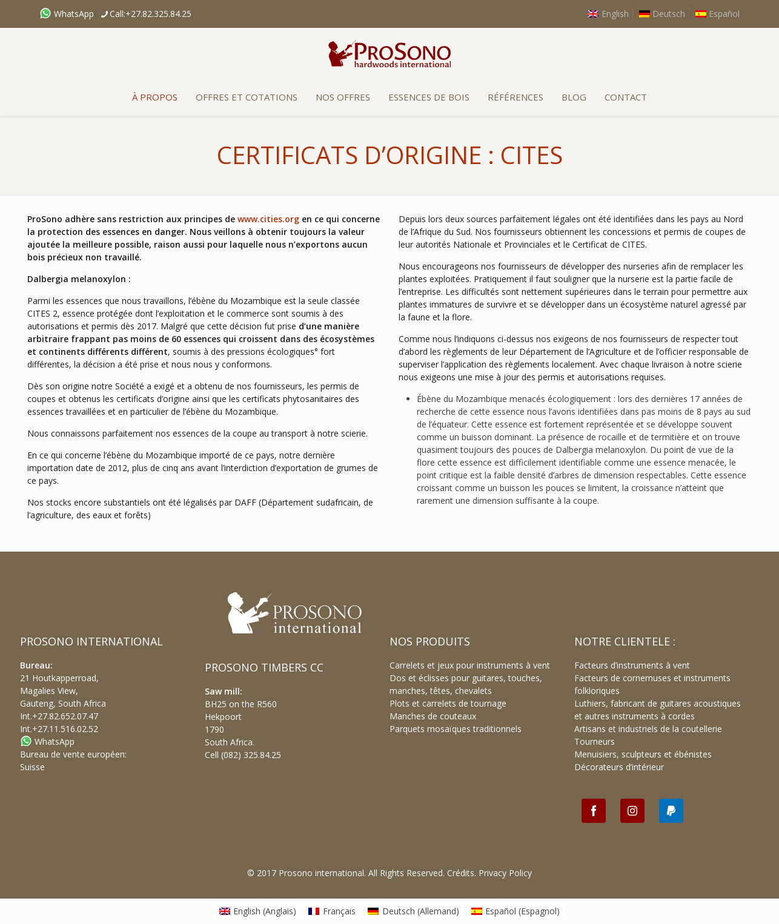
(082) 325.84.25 (251, 755)
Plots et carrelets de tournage (448, 703)
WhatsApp (66, 13)
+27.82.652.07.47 (65, 716)
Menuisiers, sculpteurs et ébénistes (643, 754)
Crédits (460, 873)
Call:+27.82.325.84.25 (150, 13)
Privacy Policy (505, 873)
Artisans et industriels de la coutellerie (648, 728)
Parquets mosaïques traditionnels (456, 728)
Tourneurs (594, 741)
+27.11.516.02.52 (65, 728)
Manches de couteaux (433, 716)
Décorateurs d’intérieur (619, 767)
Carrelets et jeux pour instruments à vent (470, 665)
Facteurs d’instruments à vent (632, 665)
